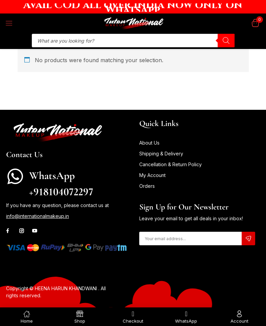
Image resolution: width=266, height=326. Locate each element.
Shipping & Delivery (161, 153)
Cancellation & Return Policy (170, 164)
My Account (152, 175)
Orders (147, 186)
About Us (149, 143)
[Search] (226, 40)
